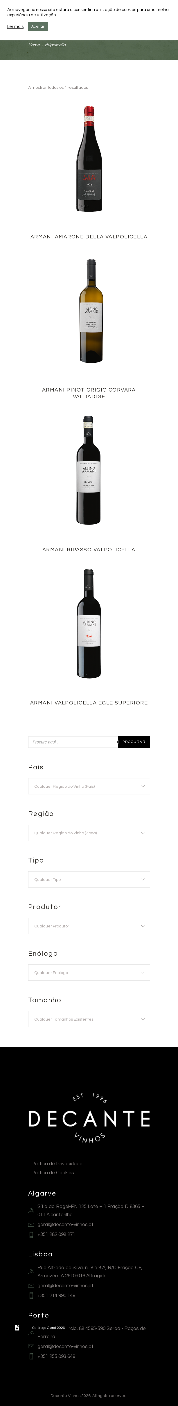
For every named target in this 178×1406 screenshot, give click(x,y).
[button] (17, 1328)
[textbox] (89, 786)
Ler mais (15, 26)
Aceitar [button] (37, 26)
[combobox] (89, 786)
